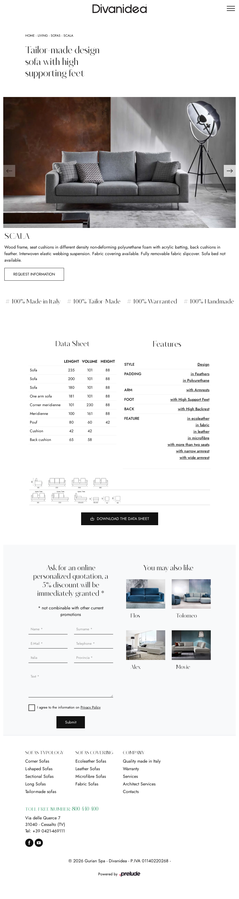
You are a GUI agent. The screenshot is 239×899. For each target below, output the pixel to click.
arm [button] (128, 390)
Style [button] (129, 364)
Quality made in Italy (142, 761)
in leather (201, 431)
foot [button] (129, 399)
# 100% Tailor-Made (93, 302)
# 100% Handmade (209, 302)
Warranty (131, 769)
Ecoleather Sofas (90, 761)
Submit (70, 722)
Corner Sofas (37, 761)
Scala (68, 35)
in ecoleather (198, 418)
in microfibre (198, 438)
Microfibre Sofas (90, 776)
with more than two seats (188, 444)
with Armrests (197, 390)
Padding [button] (132, 374)
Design (203, 364)
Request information (34, 274)
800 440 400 (85, 809)
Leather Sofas (87, 769)
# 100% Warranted (152, 302)
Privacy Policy (91, 707)
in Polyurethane (196, 380)
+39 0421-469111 (49, 831)
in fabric (202, 425)
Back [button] (129, 409)
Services (130, 776)
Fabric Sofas (86, 784)
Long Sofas (35, 784)
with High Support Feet (189, 399)
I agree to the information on (69, 707)
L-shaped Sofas (38, 769)
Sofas (55, 35)
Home (30, 35)
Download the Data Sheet (119, 518)
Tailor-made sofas (40, 791)
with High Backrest (193, 409)
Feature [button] (131, 418)
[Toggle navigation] (231, 8)
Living (43, 35)
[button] (230, 171)
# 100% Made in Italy (32, 302)
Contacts (131, 791)
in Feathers (200, 374)
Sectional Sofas (39, 776)
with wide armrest (194, 457)
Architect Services (139, 784)
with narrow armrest (192, 451)
